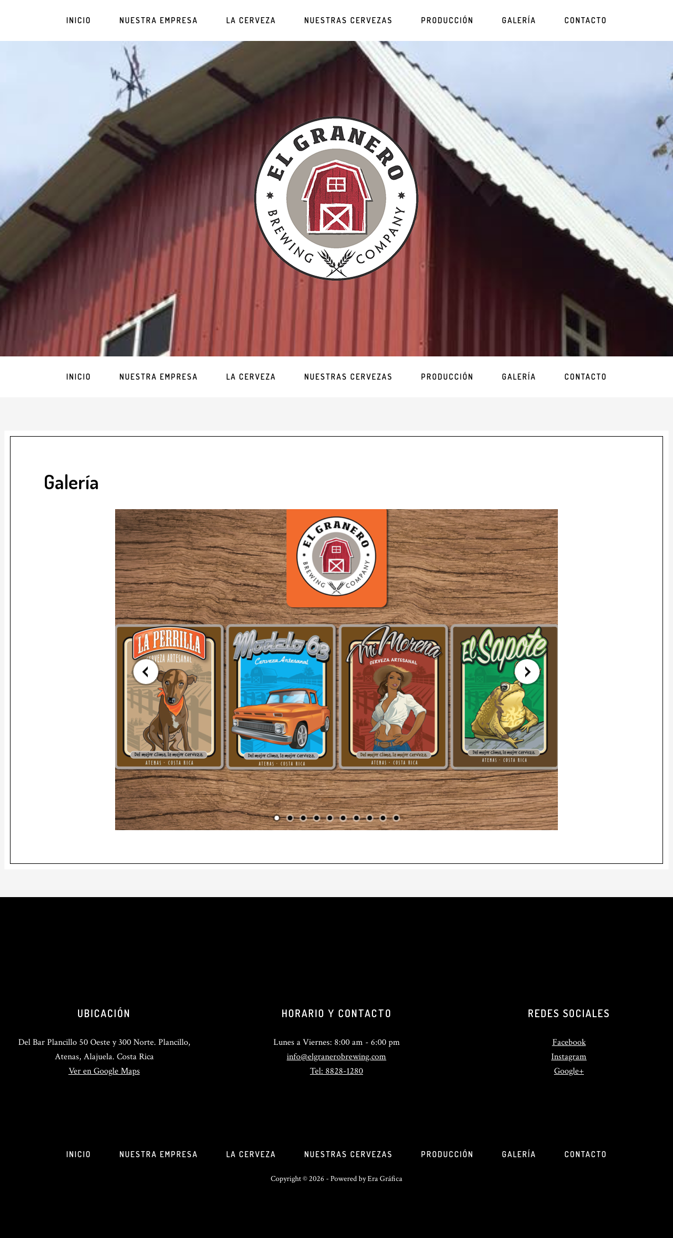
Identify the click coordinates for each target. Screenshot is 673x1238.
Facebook (569, 1042)
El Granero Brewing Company (336, 199)
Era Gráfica (384, 1179)
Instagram (569, 1057)
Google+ (569, 1071)
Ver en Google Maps (104, 1071)
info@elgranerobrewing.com (336, 1057)
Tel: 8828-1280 (336, 1071)
